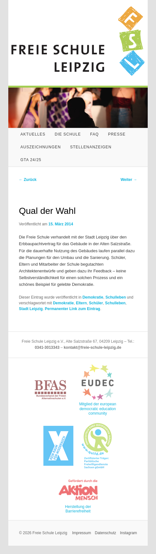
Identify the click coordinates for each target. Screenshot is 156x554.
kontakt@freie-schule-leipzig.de (92, 347)
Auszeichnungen (40, 147)
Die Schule (68, 134)
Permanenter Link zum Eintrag (72, 309)
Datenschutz (105, 533)
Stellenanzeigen (91, 147)
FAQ (94, 134)
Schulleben (115, 297)
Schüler (96, 303)
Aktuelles (32, 134)
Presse (117, 134)
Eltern (81, 303)
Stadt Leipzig (31, 309)
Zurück (27, 179)
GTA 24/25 (30, 160)
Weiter (129, 179)
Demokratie (92, 297)
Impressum (81, 533)
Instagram (128, 533)
